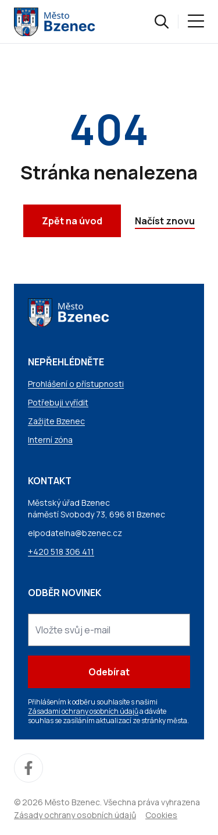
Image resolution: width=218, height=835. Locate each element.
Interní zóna (50, 439)
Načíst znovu (165, 220)
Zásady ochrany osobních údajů (75, 814)
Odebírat (109, 671)
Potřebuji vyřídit (58, 402)
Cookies (161, 814)
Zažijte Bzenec (56, 421)
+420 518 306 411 (61, 551)
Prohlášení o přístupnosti (76, 383)
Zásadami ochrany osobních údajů (83, 711)
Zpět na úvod (72, 220)
